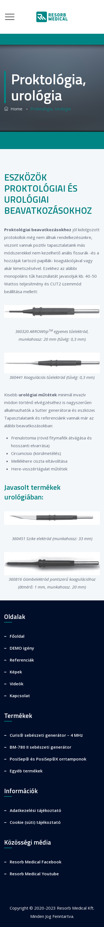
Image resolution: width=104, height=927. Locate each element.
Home (13, 108)
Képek (16, 672)
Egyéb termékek (26, 771)
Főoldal (17, 636)
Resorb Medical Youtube (34, 873)
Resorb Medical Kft (75, 908)
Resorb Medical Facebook (35, 861)
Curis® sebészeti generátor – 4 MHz (46, 735)
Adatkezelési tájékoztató (35, 810)
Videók (16, 683)
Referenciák (22, 660)
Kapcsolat (20, 695)
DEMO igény (22, 648)
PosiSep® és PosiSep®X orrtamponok (48, 759)
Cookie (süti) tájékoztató (35, 822)
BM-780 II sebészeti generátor (40, 747)
